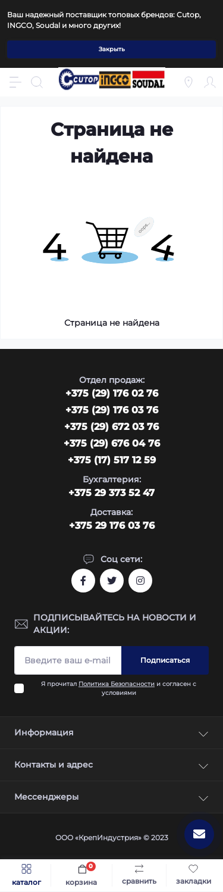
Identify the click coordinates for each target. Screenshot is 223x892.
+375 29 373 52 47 (111, 492)
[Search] (37, 82)
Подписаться (165, 660)
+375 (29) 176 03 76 (111, 410)
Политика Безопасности (116, 684)
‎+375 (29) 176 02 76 (111, 393)
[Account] (210, 82)
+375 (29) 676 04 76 (112, 443)
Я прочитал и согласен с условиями (118, 688)
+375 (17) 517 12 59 (112, 460)
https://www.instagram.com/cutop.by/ (140, 580)
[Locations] (188, 82)
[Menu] (15, 82)
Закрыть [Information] (112, 49)
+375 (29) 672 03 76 (111, 426)
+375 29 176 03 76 (112, 525)
